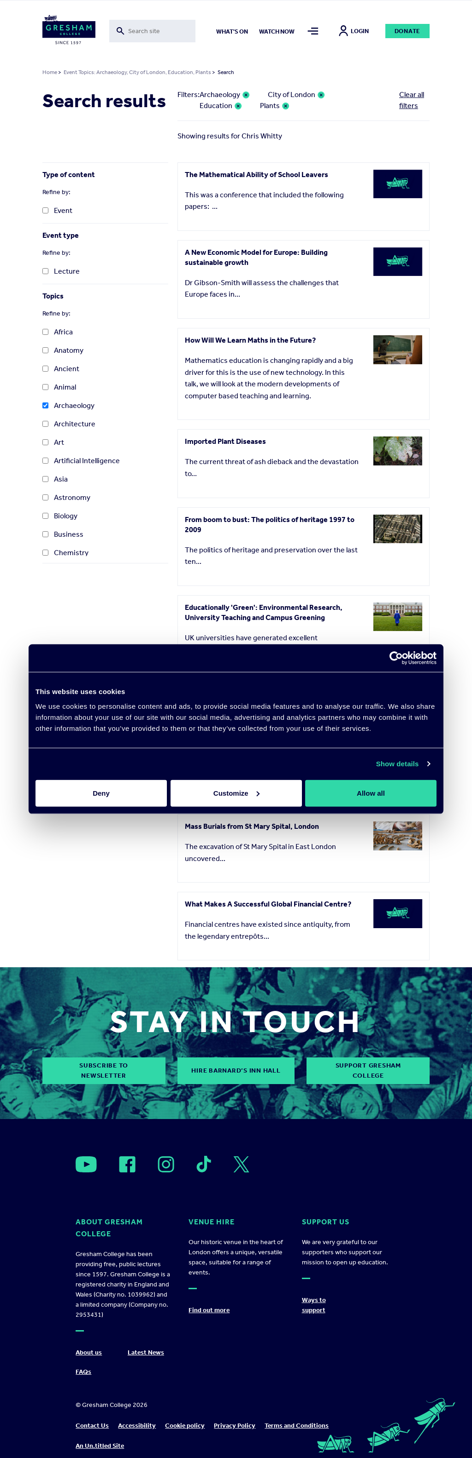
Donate (408, 31)
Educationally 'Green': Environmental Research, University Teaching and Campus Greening (263, 612)
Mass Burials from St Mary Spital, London (252, 826)
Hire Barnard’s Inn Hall (235, 1070)
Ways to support (314, 1305)
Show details (397, 764)
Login (354, 31)
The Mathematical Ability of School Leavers (256, 174)
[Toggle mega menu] (313, 31)
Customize (236, 793)
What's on (232, 31)
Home (49, 72)
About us (89, 1352)
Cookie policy (185, 1425)
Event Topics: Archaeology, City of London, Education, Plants (137, 72)
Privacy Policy (234, 1425)
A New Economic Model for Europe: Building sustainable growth (256, 257)
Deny (101, 793)
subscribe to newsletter (103, 1070)
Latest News (146, 1352)
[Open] (86, 1164)
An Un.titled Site (100, 1446)
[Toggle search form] (152, 31)
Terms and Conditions (297, 1425)
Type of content (68, 174)
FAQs (83, 1372)
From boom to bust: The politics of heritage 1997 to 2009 (269, 524)
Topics (53, 296)
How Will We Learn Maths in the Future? (250, 340)
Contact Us (92, 1425)
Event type (60, 235)
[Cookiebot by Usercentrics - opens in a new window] (396, 658)
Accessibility (137, 1425)
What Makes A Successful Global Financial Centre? (268, 904)
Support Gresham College (368, 1070)
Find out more (209, 1310)
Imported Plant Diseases (225, 441)
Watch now (277, 31)
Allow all (371, 793)
